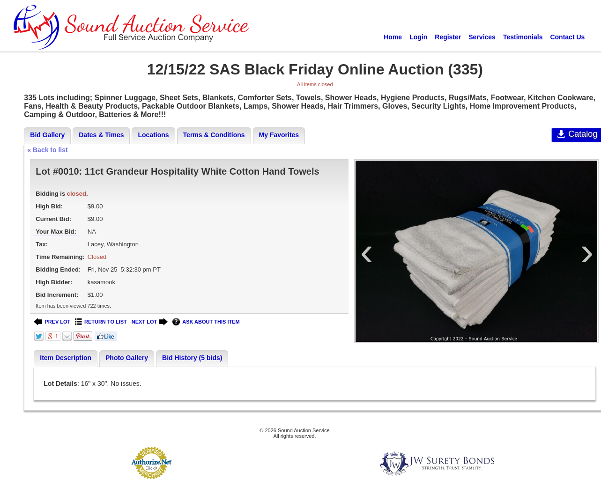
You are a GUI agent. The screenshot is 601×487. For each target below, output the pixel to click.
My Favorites (279, 135)
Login (418, 37)
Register (448, 37)
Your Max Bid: (56, 231)
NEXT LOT (150, 321)
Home (393, 37)
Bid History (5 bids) (192, 358)
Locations (153, 135)
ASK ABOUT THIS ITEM (205, 321)
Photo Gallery (126, 358)
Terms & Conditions (214, 135)
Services (482, 37)
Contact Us (567, 37)
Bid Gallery (47, 135)
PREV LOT (52, 321)
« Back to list (47, 150)
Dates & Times (101, 135)
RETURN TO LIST (101, 321)
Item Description (65, 358)
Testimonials (523, 37)
